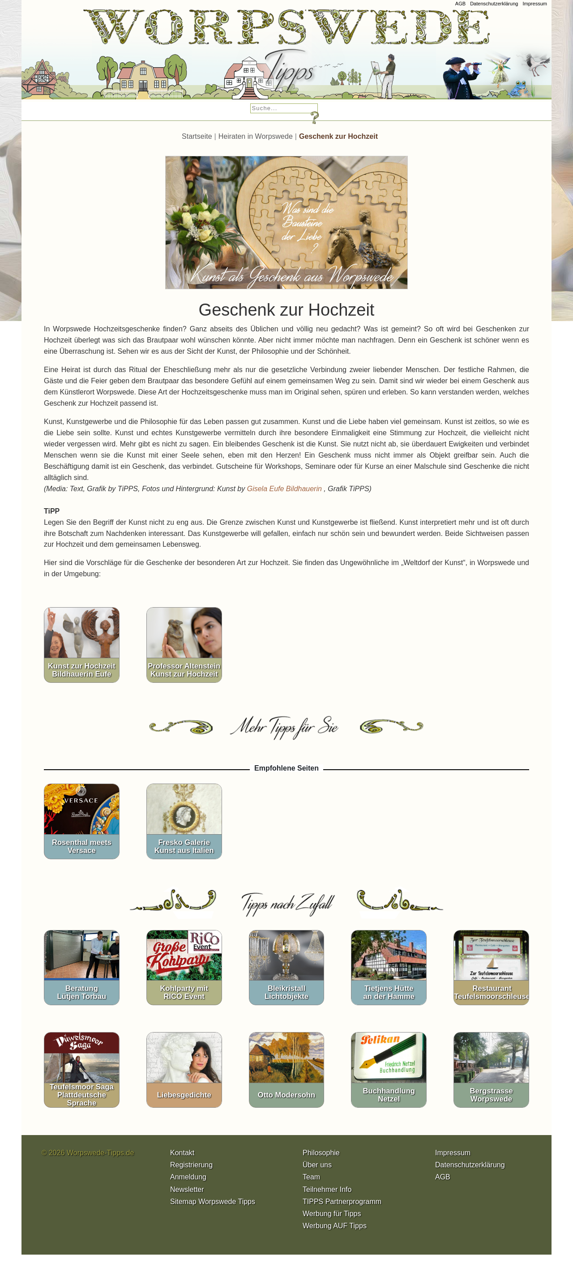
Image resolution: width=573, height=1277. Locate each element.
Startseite (197, 136)
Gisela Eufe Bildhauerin (285, 489)
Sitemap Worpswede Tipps (212, 1201)
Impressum (534, 3)
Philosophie (321, 1153)
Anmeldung (188, 1177)
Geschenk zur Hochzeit (338, 136)
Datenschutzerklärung (494, 3)
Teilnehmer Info (327, 1189)
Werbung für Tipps (332, 1213)
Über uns (317, 1165)
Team (311, 1177)
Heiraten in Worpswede (255, 136)
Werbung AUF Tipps (335, 1226)
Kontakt (182, 1153)
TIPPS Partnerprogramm (342, 1201)
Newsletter (187, 1189)
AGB (460, 3)
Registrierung (191, 1165)
